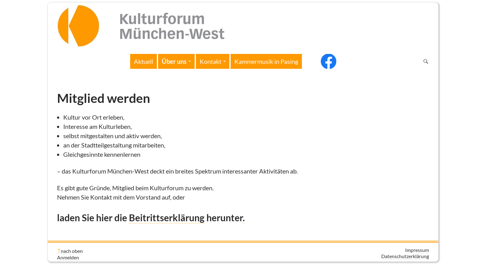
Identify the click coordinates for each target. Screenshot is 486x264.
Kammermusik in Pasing (266, 61)
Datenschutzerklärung (405, 256)
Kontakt (210, 61)
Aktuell (143, 61)
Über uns (174, 61)
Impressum (417, 250)
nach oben (72, 251)
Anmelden (68, 257)
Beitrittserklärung (167, 217)
